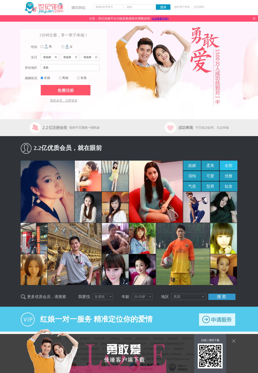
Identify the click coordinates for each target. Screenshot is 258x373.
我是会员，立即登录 (63, 100)
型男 (210, 186)
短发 (228, 186)
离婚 (65, 78)
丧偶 (83, 78)
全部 (228, 165)
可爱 (210, 176)
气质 (192, 186)
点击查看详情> (160, 18)
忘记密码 (199, 6)
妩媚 (192, 165)
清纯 (192, 176)
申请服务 (217, 319)
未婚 (47, 78)
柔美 (210, 165)
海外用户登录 (182, 6)
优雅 (228, 176)
